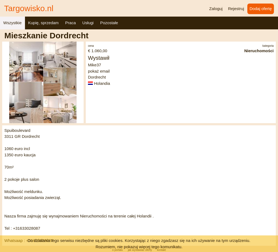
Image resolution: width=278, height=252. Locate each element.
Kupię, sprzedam (43, 22)
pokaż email (99, 71)
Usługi (88, 22)
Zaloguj (216, 8)
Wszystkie (12, 22)
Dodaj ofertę (260, 8)
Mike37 (94, 65)
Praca (70, 22)
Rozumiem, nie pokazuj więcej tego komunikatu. (139, 246)
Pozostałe (109, 22)
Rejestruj (236, 8)
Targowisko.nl (28, 8)
